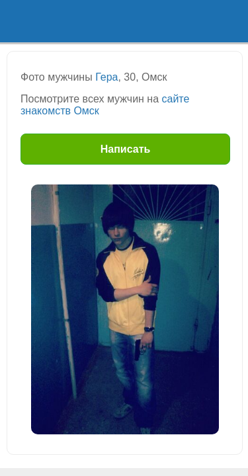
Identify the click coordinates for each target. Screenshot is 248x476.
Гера (106, 77)
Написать (126, 149)
